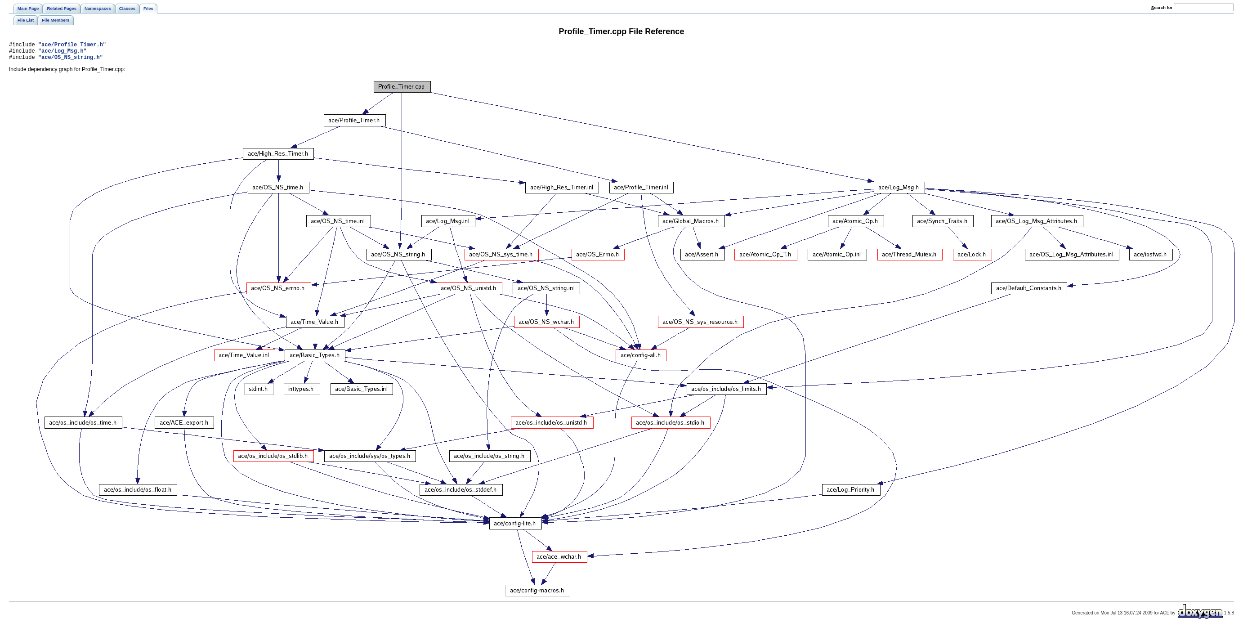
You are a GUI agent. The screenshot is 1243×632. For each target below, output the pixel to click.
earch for (1162, 7)
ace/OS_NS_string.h (70, 61)
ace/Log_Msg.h (62, 53)
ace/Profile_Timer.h (72, 45)
